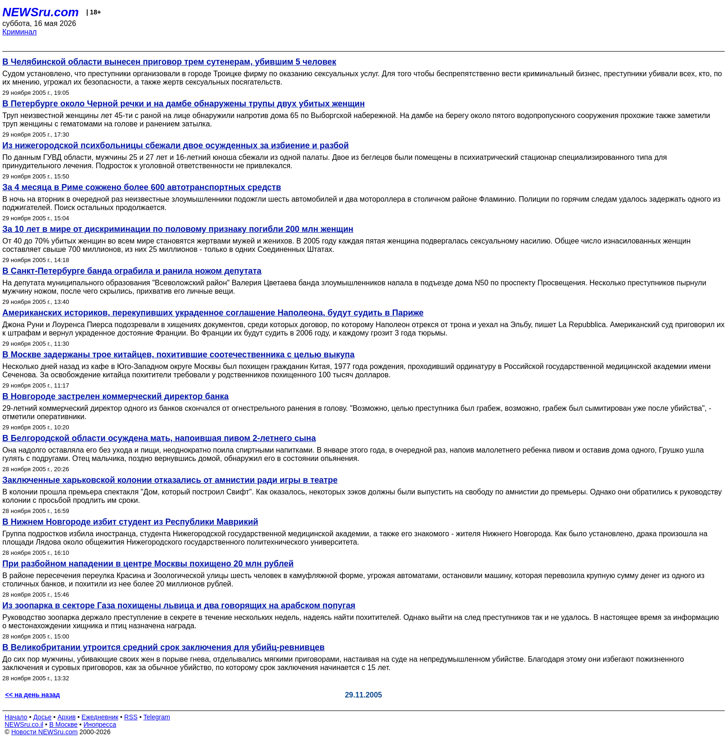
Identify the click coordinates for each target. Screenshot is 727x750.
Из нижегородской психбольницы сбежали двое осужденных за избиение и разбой (175, 145)
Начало (16, 717)
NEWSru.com (40, 12)
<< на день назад (32, 694)
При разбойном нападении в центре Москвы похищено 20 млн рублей (148, 563)
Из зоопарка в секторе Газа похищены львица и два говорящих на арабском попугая (178, 605)
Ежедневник (100, 717)
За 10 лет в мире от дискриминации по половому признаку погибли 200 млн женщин (178, 229)
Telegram (157, 717)
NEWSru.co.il (24, 724)
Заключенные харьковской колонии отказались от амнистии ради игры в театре (170, 480)
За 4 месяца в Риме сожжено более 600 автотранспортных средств (141, 187)
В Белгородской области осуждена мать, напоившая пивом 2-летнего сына (159, 438)
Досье (42, 717)
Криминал (19, 32)
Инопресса (100, 724)
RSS (131, 717)
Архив (67, 717)
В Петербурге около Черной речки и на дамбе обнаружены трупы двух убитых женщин (183, 103)
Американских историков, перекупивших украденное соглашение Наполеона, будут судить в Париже (213, 312)
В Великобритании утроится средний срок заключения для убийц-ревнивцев (163, 647)
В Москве (63, 724)
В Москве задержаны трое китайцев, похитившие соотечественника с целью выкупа (178, 354)
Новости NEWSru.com (44, 732)
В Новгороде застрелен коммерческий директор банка (115, 396)
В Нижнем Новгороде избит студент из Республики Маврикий (130, 521)
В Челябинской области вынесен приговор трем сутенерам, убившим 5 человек (169, 61)
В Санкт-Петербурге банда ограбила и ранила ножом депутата (132, 271)
